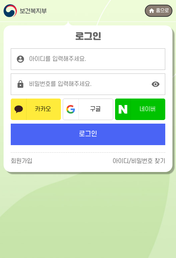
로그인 (88, 134)
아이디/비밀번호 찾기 (139, 161)
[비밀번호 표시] (155, 84)
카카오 (43, 109)
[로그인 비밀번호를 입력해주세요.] (88, 84)
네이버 (147, 109)
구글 (95, 109)
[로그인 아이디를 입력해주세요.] (88, 59)
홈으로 (158, 11)
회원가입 (21, 161)
